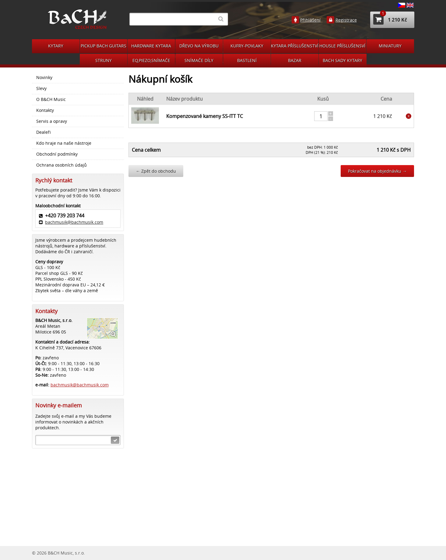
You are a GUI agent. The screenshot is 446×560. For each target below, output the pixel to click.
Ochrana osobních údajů (61, 165)
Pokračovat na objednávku (377, 171)
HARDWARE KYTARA (151, 46)
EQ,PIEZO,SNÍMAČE (151, 60)
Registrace (346, 20)
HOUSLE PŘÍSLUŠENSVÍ (342, 46)
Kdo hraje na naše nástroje (63, 143)
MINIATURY (390, 46)
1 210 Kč (390, 19)
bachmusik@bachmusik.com (74, 222)
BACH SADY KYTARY (342, 60)
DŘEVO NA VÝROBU (199, 46)
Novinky (44, 77)
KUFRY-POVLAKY (246, 46)
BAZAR (294, 60)
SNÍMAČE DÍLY (198, 60)
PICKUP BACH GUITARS (103, 46)
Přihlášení (310, 20)
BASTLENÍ (247, 60)
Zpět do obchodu (156, 171)
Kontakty (45, 110)
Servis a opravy (51, 121)
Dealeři (43, 132)
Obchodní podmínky (57, 154)
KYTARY (55, 46)
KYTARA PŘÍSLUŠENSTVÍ (294, 46)
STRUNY (103, 60)
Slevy (41, 88)
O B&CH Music (51, 99)
